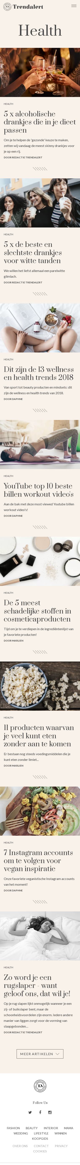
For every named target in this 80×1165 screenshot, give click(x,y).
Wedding (21, 1133)
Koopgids (40, 1138)
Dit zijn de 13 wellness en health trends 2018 (39, 373)
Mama (68, 1128)
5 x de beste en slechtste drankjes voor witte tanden (33, 253)
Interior (51, 1128)
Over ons (20, 1146)
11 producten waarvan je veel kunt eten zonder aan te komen (39, 736)
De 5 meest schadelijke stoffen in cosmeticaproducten (37, 611)
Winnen (61, 1133)
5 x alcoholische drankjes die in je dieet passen (40, 122)
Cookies (40, 1151)
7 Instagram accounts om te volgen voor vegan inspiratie (38, 861)
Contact (41, 1146)
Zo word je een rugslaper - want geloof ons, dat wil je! (37, 986)
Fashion (13, 1128)
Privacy (61, 1146)
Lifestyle (41, 1133)
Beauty (32, 1128)
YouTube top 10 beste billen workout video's (39, 490)
